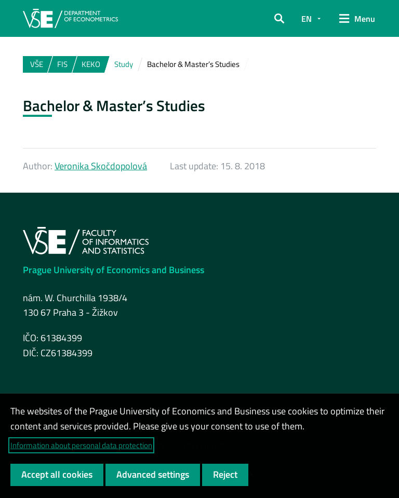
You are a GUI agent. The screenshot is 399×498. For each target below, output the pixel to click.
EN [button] (306, 18)
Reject (225, 474)
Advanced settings (152, 474)
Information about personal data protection (81, 445)
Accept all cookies (56, 474)
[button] (279, 19)
